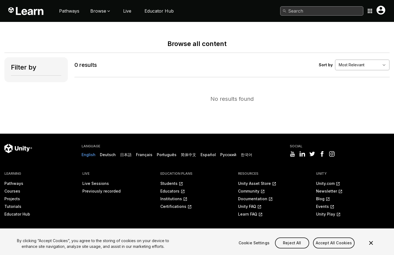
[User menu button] (380, 10)
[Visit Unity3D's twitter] (312, 154)
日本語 (126, 154)
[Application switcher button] (370, 11)
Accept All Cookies (334, 248)
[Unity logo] (18, 148)
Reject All (292, 248)
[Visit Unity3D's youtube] (292, 154)
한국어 (246, 154)
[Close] (371, 248)
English (88, 154)
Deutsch (108, 154)
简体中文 (188, 154)
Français (144, 154)
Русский (228, 154)
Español (208, 154)
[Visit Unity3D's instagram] (332, 154)
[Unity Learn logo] (26, 11)
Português (166, 154)
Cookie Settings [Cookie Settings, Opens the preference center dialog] (254, 248)
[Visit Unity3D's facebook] (322, 154)
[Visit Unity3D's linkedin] (302, 154)
